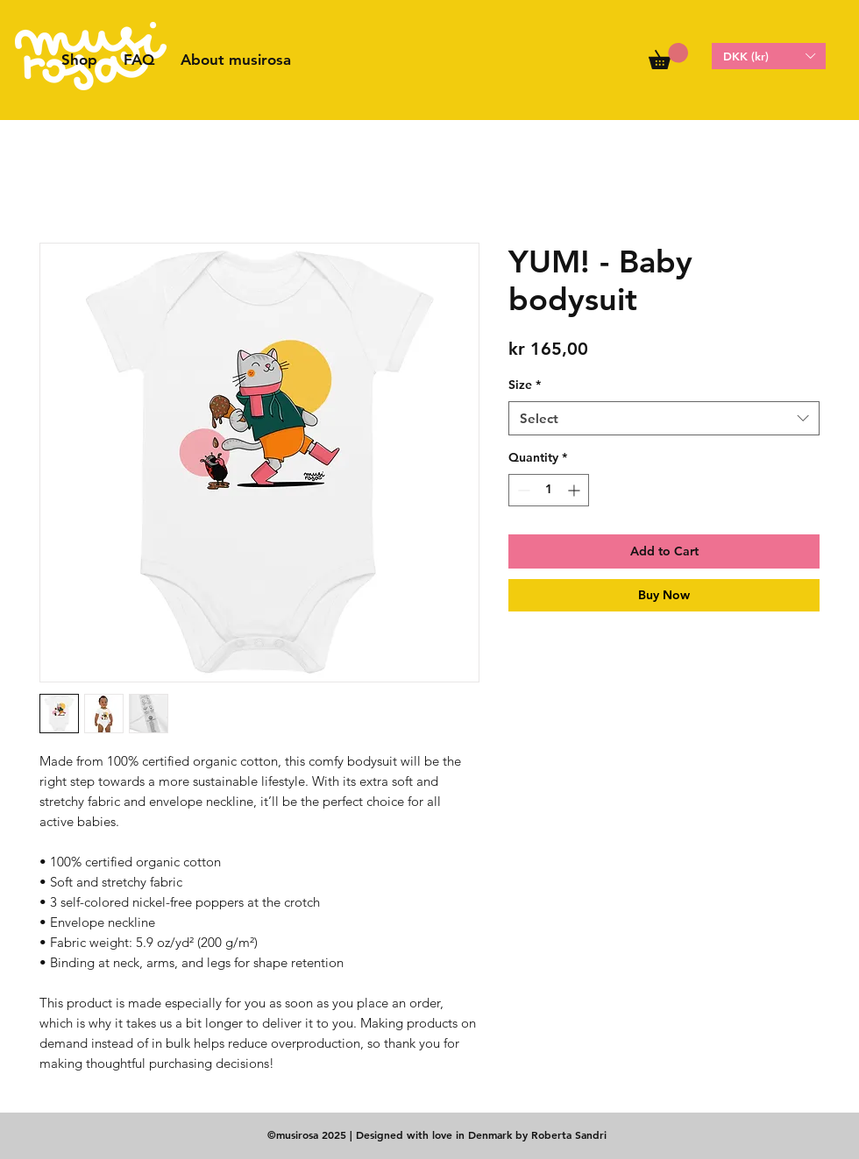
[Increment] (575, 490)
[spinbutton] (548, 490)
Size (524, 384)
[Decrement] (522, 490)
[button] (668, 56)
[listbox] (769, 56)
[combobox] (664, 418)
